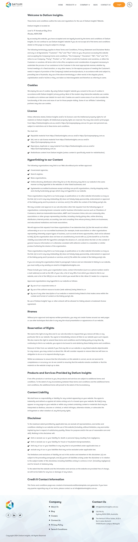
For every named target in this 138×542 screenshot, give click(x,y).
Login (119, 4)
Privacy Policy (57, 525)
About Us (55, 507)
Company (84, 5)
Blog (95, 5)
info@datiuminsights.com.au (105, 507)
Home (60, 5)
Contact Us (106, 5)
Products (70, 5)
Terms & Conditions (59, 529)
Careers (54, 516)
